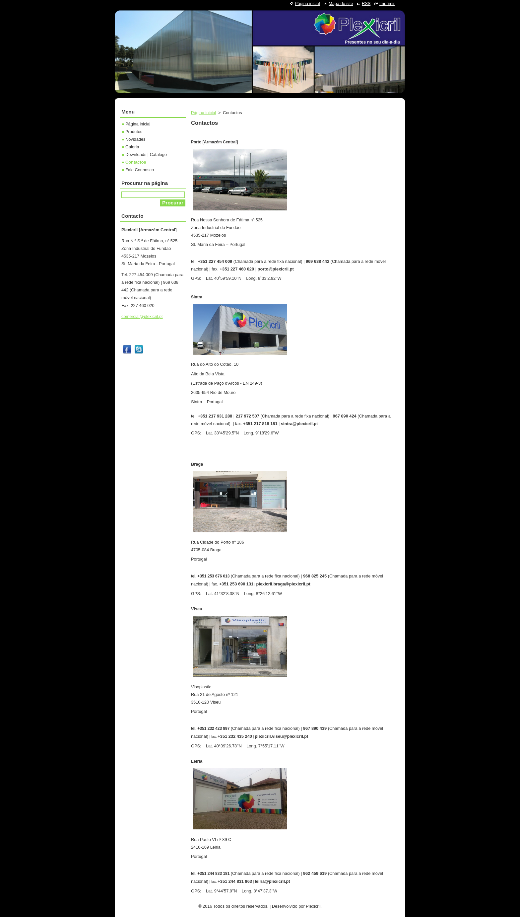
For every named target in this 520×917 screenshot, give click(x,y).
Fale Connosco (139, 169)
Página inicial (203, 112)
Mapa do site (341, 3)
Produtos (133, 131)
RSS (366, 3)
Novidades (135, 139)
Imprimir (387, 3)
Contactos (135, 162)
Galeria (132, 146)
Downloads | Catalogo (146, 154)
